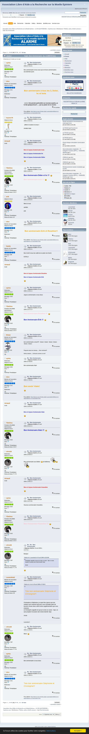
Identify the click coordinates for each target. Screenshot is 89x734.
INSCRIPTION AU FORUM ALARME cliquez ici (74, 16)
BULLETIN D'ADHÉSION (74, 93)
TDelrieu (66, 28)
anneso (78, 28)
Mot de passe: (67, 40)
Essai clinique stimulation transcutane (74, 142)
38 (17, 52)
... (8, 52)
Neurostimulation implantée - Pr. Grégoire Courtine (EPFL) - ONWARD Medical (74, 150)
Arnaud (70, 214)
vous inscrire (32, 12)
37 (15, 52)
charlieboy (71, 218)
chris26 (74, 28)
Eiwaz (8, 335)
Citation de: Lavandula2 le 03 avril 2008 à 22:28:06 (36, 557)
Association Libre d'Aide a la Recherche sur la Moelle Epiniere (37, 4)
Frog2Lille (71, 261)
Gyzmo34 (71, 222)
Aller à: (40, 714)
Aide (66, 58)
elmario (72, 162)
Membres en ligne (69, 194)
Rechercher (68, 61)
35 (11, 52)
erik (7, 196)
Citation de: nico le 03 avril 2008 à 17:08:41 (34, 584)
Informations (51, 731)
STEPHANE (71, 252)
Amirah (70, 123)
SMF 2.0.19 (37, 726)
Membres (67, 67)
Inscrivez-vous (69, 72)
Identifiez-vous (69, 70)
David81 (65, 168)
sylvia (70, 28)
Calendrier (68, 63)
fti (65, 144)
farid (69, 243)
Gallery (67, 65)
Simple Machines (52, 726)
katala (8, 246)
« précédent (53, 50)
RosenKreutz (74, 128)
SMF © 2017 (44, 726)
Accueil (67, 54)
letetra (70, 257)
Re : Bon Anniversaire (34, 62)
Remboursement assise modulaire (73, 167)
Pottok (71, 177)
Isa (72, 137)
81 (20, 52)
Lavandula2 (10, 577)
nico (7, 81)
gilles (72, 132)
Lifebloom (65, 157)
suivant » (58, 50)
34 (10, 52)
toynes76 (9, 118)
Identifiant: (68, 38)
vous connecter (21, 12)
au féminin (66, 128)
